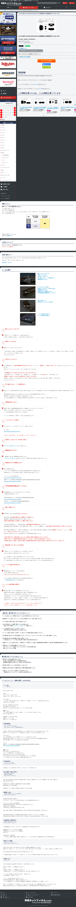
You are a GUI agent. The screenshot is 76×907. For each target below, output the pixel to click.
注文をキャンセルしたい (43, 276)
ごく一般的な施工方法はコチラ (10, 579)
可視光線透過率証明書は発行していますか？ (47, 292)
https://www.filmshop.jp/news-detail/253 (12, 499)
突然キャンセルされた (42, 275)
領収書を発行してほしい (43, 279)
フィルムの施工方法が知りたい (44, 314)
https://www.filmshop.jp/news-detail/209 (12, 477)
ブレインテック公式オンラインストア (11, 445)
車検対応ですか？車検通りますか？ (45, 291)
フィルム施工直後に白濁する (44, 315)
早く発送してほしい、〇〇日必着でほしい (46, 277)
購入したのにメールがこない (44, 273)
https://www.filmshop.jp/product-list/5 (12, 431)
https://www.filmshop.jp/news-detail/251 (12, 502)
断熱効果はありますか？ (43, 289)
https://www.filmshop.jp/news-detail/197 (12, 481)
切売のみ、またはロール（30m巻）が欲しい (47, 288)
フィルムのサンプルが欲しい (44, 287)
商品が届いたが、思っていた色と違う (45, 302)
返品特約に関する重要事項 (24, 56)
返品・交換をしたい (42, 300)
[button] (66, 7)
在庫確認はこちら (23, 48)
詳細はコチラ (10, 235)
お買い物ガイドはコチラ (7, 262)
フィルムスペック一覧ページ (10, 458)
